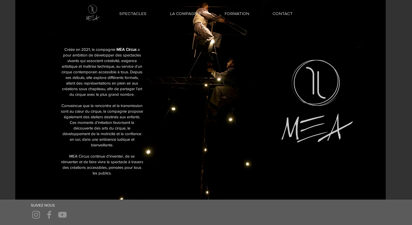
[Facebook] (49, 214)
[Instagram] (36, 214)
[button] (133, 14)
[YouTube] (62, 214)
